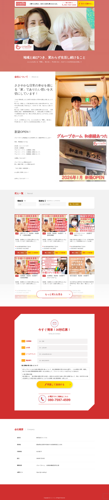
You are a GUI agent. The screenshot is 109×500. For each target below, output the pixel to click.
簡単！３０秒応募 (33, 252)
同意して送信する (54, 384)
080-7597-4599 (69, 5)
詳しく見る (21, 252)
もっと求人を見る (53, 294)
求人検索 (75, 204)
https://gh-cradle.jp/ (41, 472)
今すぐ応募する (85, 4)
